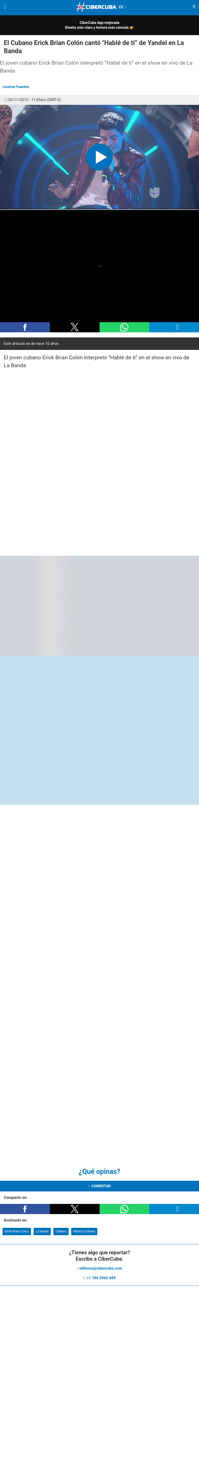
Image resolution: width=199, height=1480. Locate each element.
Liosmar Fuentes (16, 87)
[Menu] (5, 7)
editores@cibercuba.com (100, 1268)
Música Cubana (84, 1231)
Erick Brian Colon (17, 1231)
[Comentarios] (4, 99)
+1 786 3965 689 (101, 1278)
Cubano (61, 1231)
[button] (99, 157)
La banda (42, 1231)
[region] (97, 461)
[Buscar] (194, 7)
